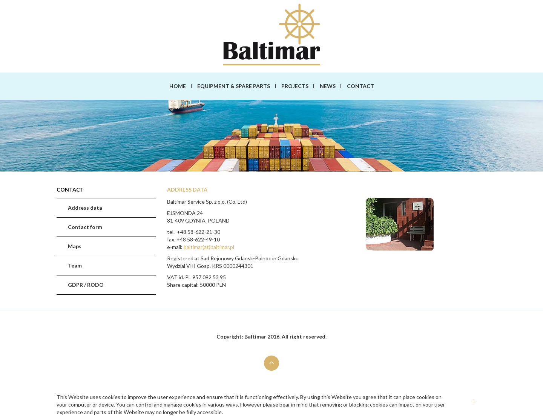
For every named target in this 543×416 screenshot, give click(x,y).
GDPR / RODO (86, 284)
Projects (294, 86)
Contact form (85, 227)
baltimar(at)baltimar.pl (209, 247)
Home (177, 86)
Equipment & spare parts (233, 86)
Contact (360, 86)
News (328, 86)
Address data (85, 207)
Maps (74, 246)
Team (75, 265)
